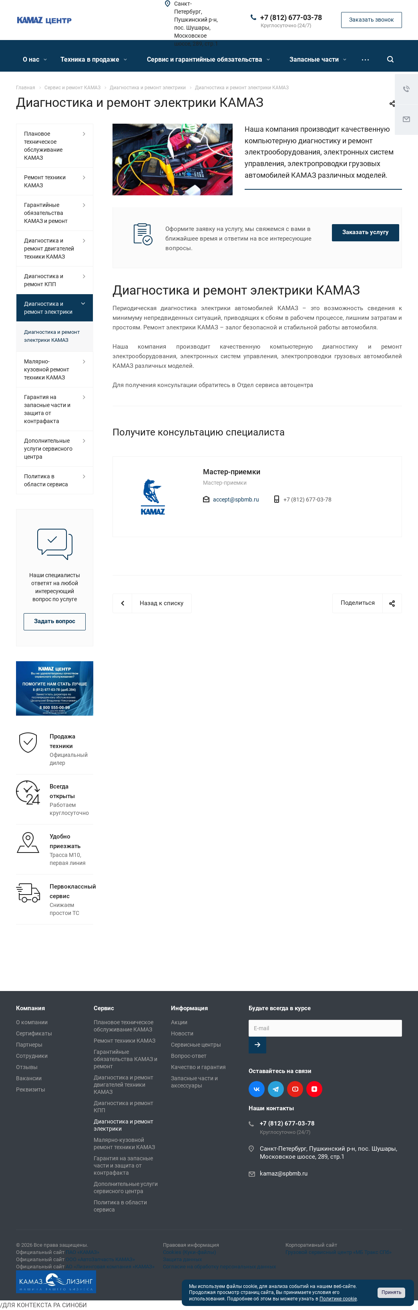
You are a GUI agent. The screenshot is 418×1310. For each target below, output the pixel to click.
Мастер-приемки (231, 471)
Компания (30, 1008)
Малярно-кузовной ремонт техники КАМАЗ (46, 369)
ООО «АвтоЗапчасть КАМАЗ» (100, 1259)
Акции (179, 1022)
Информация (189, 1008)
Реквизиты (30, 1089)
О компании (32, 1022)
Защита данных (182, 1259)
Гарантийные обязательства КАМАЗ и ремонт (46, 213)
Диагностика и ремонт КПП (43, 280)
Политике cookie (338, 1299)
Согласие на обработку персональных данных (219, 1267)
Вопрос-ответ (189, 1056)
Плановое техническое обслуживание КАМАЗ (43, 145)
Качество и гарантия (198, 1067)
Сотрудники (32, 1056)
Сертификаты (34, 1033)
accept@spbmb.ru (236, 499)
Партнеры (29, 1044)
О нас (35, 59)
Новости (182, 1033)
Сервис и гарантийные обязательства (208, 59)
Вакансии (29, 1078)
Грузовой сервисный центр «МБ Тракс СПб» (338, 1252)
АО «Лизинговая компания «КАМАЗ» (110, 1267)
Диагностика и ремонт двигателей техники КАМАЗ (49, 248)
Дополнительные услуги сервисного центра (48, 448)
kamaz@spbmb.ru (283, 1173)
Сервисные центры (196, 1044)
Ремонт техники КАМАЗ (45, 181)
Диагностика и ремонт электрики (48, 308)
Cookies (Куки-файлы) (189, 1252)
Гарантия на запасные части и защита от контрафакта (47, 409)
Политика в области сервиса (46, 480)
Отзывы (27, 1067)
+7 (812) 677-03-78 (291, 17)
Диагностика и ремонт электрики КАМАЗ (52, 336)
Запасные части (317, 59)
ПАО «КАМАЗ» (82, 1252)
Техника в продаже (93, 59)
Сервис (104, 1008)
